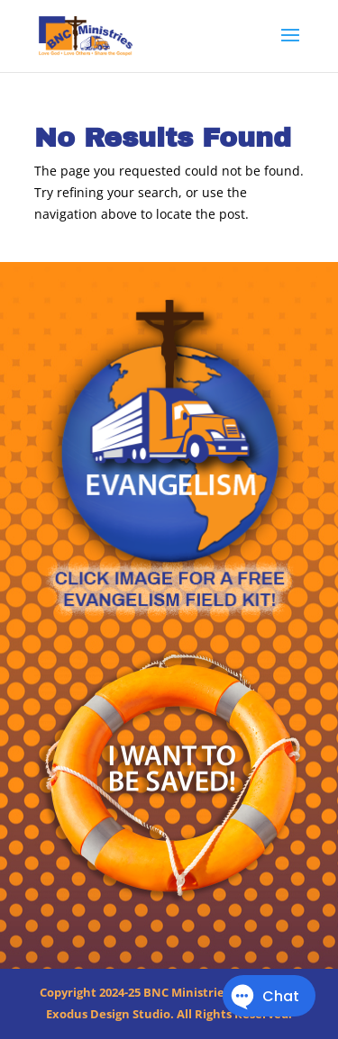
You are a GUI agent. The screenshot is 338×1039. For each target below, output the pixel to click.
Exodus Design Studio (108, 1014)
